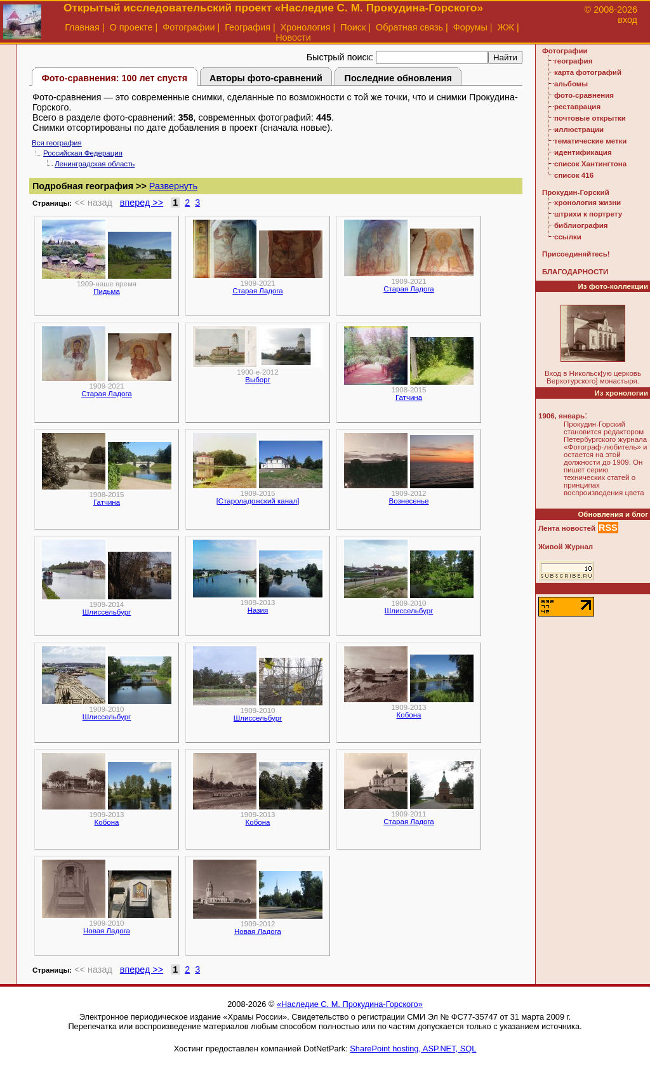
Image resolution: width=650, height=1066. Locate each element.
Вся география (57, 143)
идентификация (583, 152)
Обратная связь (409, 27)
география (573, 61)
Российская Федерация (83, 153)
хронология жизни (587, 202)
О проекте (131, 27)
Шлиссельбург (107, 612)
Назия (258, 610)
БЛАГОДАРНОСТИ (575, 272)
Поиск (353, 27)
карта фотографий (587, 72)
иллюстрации (579, 129)
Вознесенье (409, 501)
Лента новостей (566, 528)
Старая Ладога (257, 291)
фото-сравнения (584, 95)
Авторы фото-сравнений (265, 78)
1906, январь (561, 416)
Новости (293, 37)
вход (627, 20)
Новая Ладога (106, 931)
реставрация (577, 106)
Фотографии (188, 27)
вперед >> (141, 202)
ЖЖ (506, 27)
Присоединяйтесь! (576, 254)
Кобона (409, 715)
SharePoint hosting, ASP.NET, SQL (413, 1048)
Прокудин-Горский (575, 192)
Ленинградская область (95, 164)
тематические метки (590, 141)
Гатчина (408, 397)
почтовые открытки (590, 118)
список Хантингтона (590, 164)
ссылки (567, 237)
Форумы (470, 27)
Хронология (306, 27)
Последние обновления (398, 78)
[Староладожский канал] (258, 501)
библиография (581, 225)
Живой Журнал (565, 546)
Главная (82, 27)
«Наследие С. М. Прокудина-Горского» (350, 1004)
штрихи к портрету (588, 214)
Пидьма (106, 291)
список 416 (574, 175)
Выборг (257, 379)
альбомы (571, 84)
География (247, 27)
